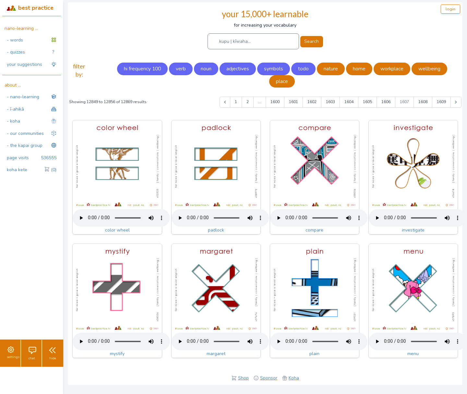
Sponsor (268, 378)
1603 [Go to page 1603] (330, 101)
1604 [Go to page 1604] (348, 101)
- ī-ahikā (31, 109)
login (450, 9)
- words (31, 40)
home (359, 68)
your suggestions (31, 64)
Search (311, 41)
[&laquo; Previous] (225, 102)
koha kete (31, 170)
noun (206, 68)
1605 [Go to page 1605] (367, 101)
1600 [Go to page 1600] (275, 101)
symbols (273, 68)
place (282, 81)
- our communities (31, 133)
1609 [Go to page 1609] (441, 101)
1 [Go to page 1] (236, 101)
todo (303, 68)
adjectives (237, 68)
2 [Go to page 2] (247, 101)
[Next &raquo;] (455, 102)
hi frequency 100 (142, 68)
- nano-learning (31, 97)
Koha (294, 378)
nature (331, 68)
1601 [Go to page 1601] (293, 101)
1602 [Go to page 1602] (312, 101)
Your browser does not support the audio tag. (121, 218)
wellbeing (429, 68)
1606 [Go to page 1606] (385, 101)
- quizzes (30, 52)
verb (181, 68)
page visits (31, 158)
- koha (31, 121)
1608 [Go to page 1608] (422, 101)
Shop (243, 378)
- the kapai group (31, 145)
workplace (391, 68)
